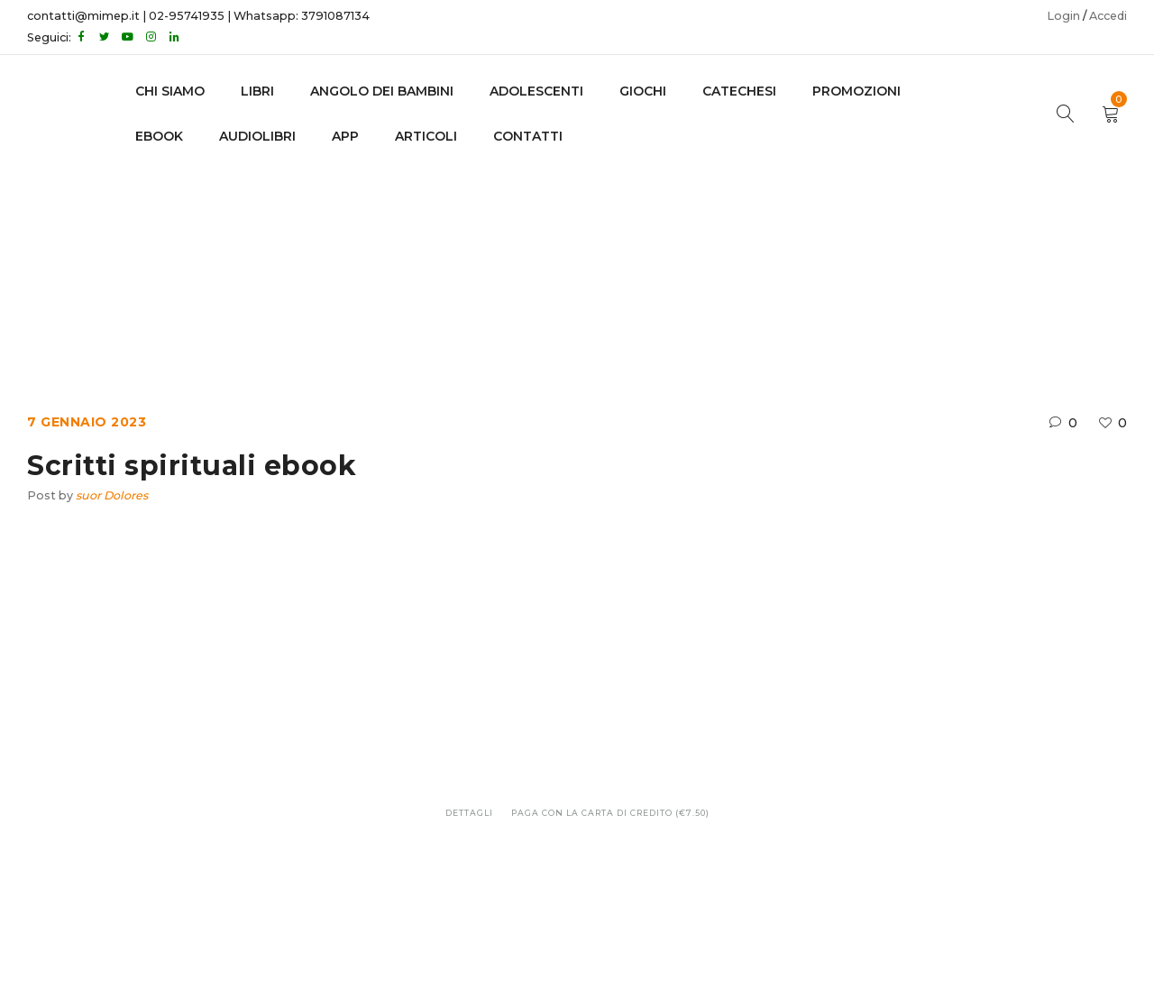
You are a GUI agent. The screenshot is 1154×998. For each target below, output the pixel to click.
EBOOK (159, 136)
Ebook (525, 261)
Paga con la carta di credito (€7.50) (610, 813)
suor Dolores (112, 495)
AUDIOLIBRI (257, 136)
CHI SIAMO (170, 91)
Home (461, 261)
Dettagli (469, 813)
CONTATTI (528, 136)
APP (345, 136)
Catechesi (739, 91)
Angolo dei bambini (381, 91)
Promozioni (856, 91)
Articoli (426, 136)
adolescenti (536, 91)
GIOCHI (642, 91)
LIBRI (257, 91)
